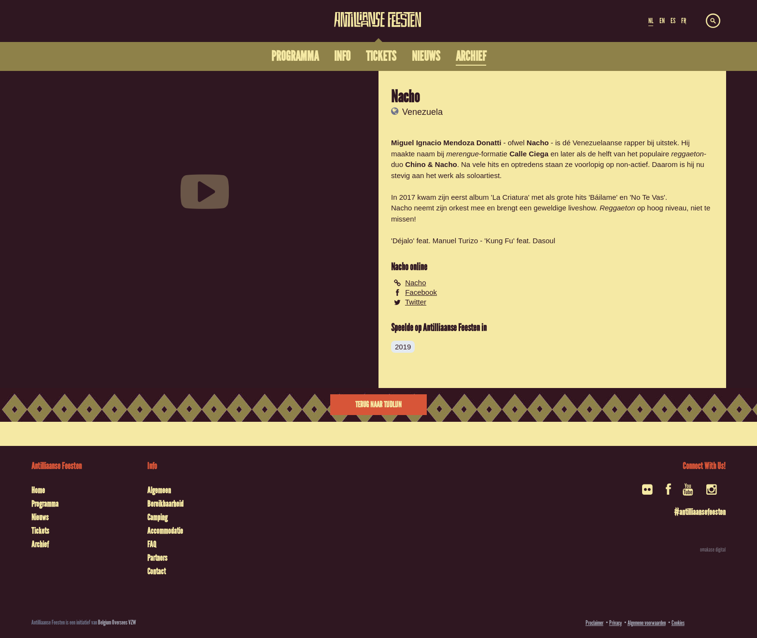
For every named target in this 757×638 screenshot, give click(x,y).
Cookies (678, 622)
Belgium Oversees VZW (117, 622)
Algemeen (159, 490)
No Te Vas (647, 197)
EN (662, 20)
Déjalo (403, 240)
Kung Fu (499, 240)
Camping (157, 517)
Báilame (603, 197)
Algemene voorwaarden (647, 622)
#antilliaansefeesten (700, 512)
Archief (40, 544)
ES (673, 20)
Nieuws (40, 517)
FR (683, 20)
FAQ (151, 544)
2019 (403, 347)
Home (38, 490)
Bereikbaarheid (165, 504)
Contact (156, 571)
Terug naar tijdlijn (378, 405)
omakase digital (713, 549)
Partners (157, 558)
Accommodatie (165, 531)
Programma (44, 504)
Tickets (40, 531)
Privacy (615, 622)
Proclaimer (594, 622)
